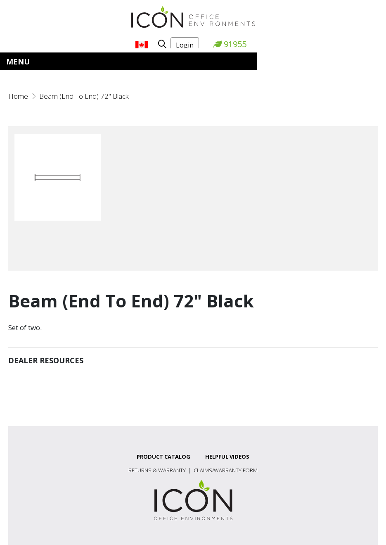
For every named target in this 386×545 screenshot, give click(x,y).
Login (185, 45)
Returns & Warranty (157, 470)
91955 (229, 44)
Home (18, 96)
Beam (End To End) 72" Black (84, 96)
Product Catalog (163, 456)
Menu (18, 62)
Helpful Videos (227, 456)
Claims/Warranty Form (226, 470)
